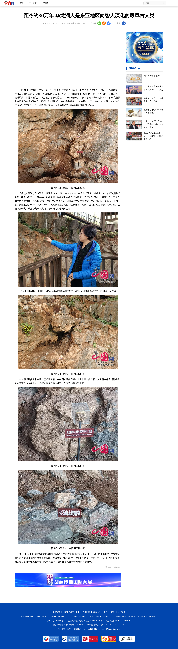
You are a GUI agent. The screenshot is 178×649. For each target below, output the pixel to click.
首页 (22, 3)
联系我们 (96, 612)
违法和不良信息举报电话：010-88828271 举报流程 (136, 616)
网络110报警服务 (57, 616)
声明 (113, 612)
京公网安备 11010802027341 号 (118, 621)
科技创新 (45, 3)
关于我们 (56, 612)
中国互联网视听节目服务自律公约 (34, 616)
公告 (105, 612)
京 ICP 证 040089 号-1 (56, 621)
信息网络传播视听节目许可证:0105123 (68, 625)
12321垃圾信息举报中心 (77, 616)
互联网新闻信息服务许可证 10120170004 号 (85, 621)
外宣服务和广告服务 (71, 612)
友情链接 (121, 612)
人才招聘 (86, 612)
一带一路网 (32, 3)
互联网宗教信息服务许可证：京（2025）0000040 (106, 625)
